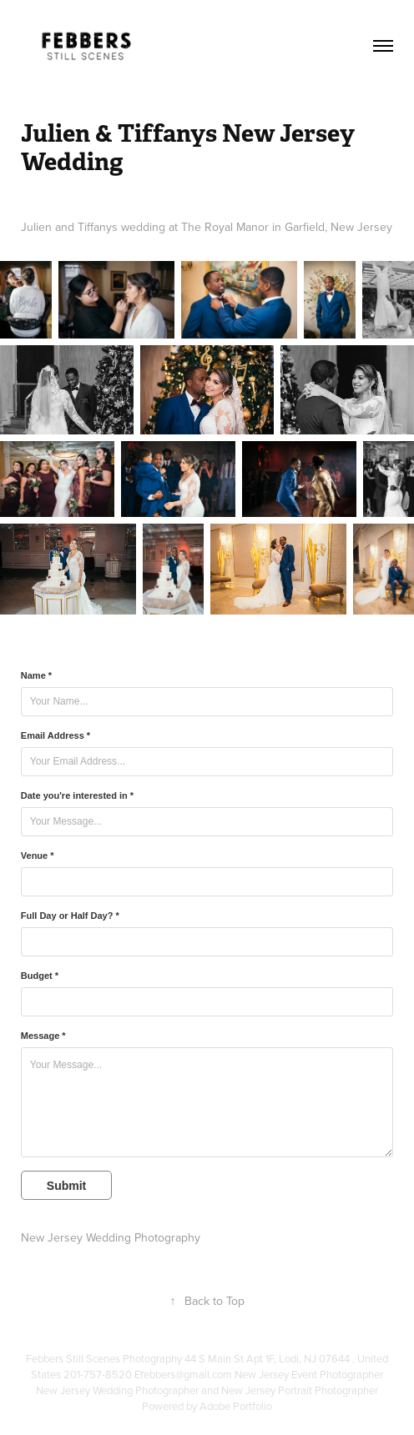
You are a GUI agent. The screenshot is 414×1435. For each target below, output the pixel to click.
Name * (36, 675)
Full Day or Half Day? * (70, 916)
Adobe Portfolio (235, 1405)
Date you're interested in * (77, 795)
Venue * (37, 855)
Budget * (39, 976)
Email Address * (55, 735)
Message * (43, 1036)
